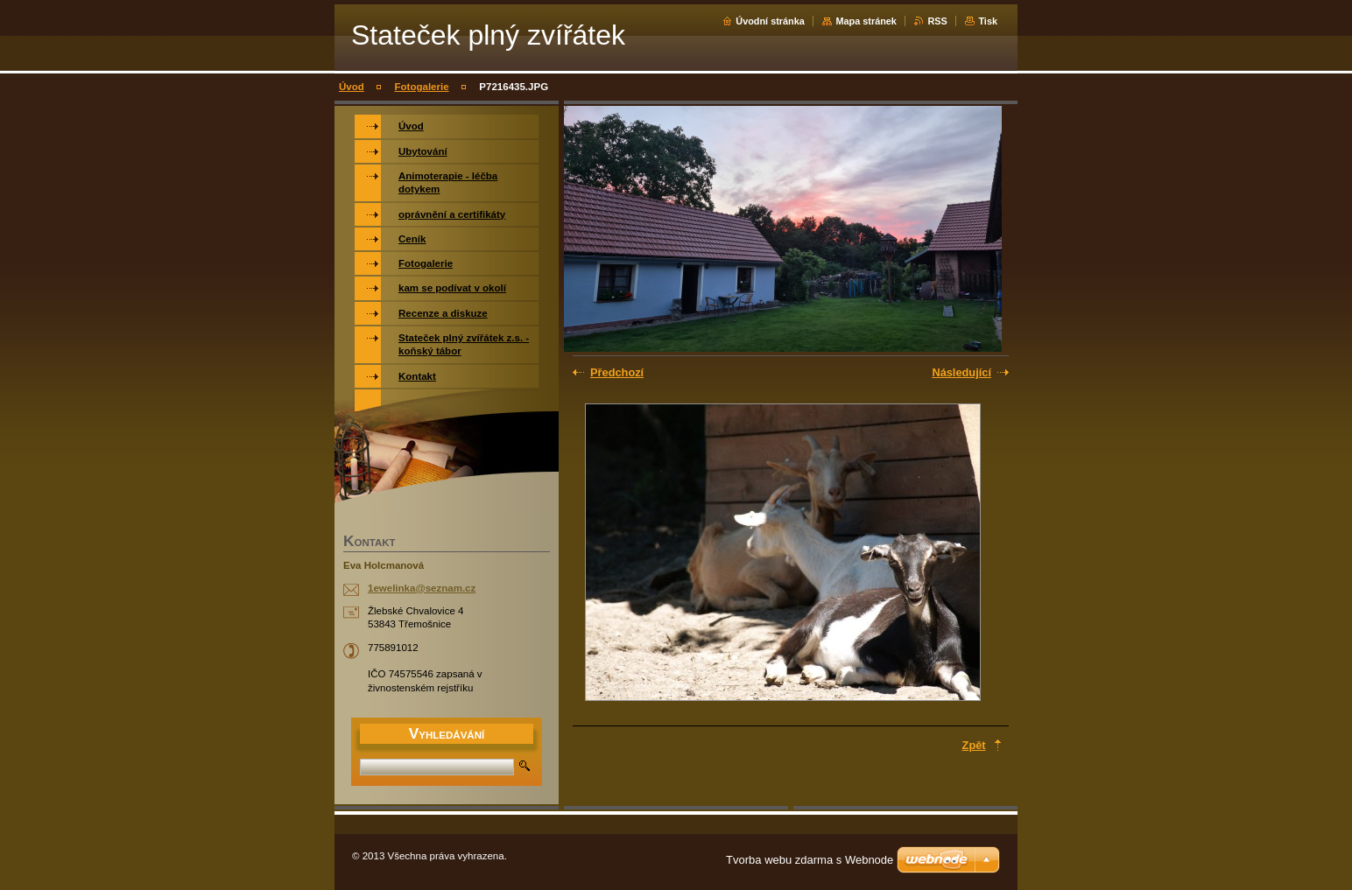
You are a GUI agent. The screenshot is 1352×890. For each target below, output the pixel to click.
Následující (961, 372)
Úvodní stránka (770, 21)
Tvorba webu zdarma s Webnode (809, 859)
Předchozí (617, 372)
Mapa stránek (866, 21)
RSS (937, 21)
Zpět (974, 745)
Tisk (987, 21)
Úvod (351, 86)
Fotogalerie (422, 86)
